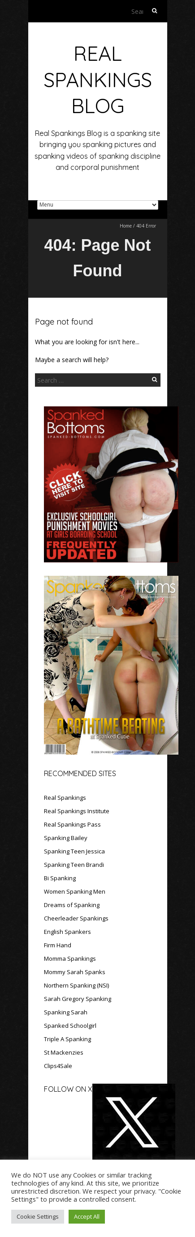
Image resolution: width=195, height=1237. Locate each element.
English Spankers (67, 932)
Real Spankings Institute (76, 811)
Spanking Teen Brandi (74, 865)
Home (126, 226)
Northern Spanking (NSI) (76, 985)
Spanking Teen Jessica (74, 851)
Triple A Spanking (67, 1039)
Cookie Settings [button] (38, 1216)
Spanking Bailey (65, 838)
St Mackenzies (63, 1052)
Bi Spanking (60, 878)
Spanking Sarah (65, 1012)
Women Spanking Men (74, 891)
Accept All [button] (87, 1216)
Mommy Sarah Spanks (74, 972)
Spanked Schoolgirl (70, 1026)
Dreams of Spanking (72, 905)
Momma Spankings (70, 958)
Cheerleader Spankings (76, 918)
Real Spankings (65, 798)
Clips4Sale (58, 1066)
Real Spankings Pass (72, 824)
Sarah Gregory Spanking (77, 999)
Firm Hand (57, 945)
